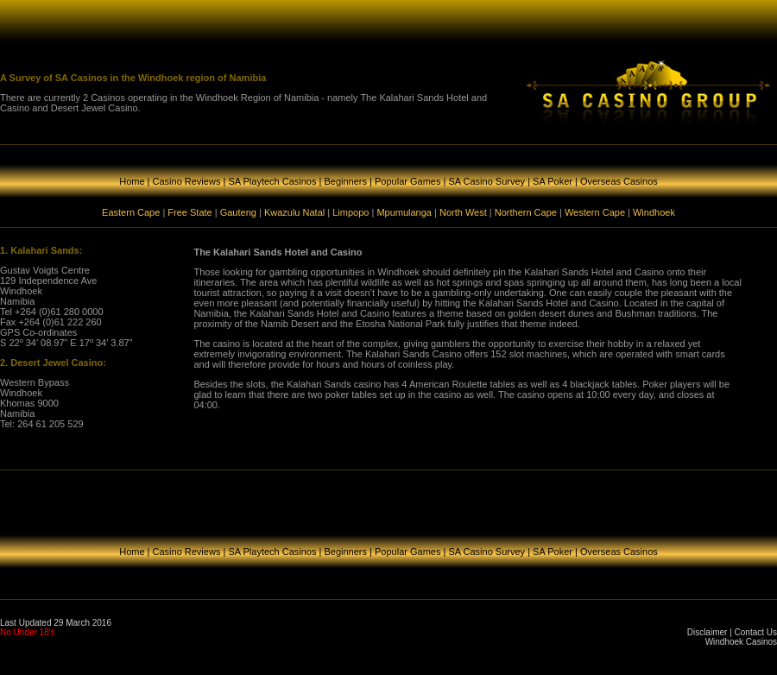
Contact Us (756, 632)
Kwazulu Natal (294, 212)
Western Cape (595, 212)
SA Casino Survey (486, 181)
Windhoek (654, 212)
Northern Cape (526, 212)
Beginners (345, 181)
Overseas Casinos (619, 181)
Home (131, 181)
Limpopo (350, 212)
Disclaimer (707, 632)
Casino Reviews (187, 181)
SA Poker (552, 181)
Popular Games (407, 181)
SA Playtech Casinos (272, 181)
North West (463, 212)
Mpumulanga (404, 212)
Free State (189, 212)
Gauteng (238, 212)
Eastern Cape (131, 212)
